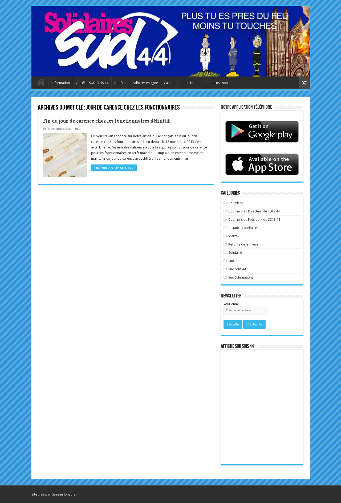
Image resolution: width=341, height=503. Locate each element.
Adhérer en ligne (145, 83)
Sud (231, 261)
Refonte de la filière (243, 244)
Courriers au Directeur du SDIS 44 (254, 211)
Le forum (193, 83)
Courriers (235, 203)
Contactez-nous (217, 83)
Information (60, 83)
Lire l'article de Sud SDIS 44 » (113, 168)
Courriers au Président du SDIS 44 (254, 220)
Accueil (41, 82)
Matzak (233, 236)
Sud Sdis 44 (237, 269)
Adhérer (120, 83)
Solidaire (235, 253)
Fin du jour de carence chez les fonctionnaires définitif (106, 121)
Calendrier (172, 83)
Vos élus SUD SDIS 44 (92, 83)
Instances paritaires (243, 228)
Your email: (232, 304)
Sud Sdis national (241, 277)
